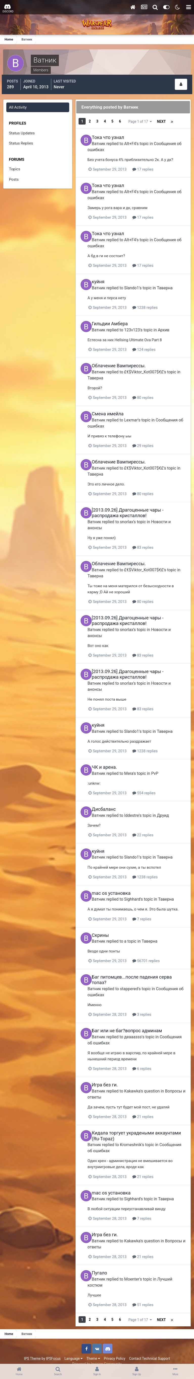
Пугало (104, 1266)
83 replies (152, 540)
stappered (138, 983)
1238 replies (154, 302)
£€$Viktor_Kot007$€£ (148, 365)
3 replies (150, 1009)
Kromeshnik (140, 1138)
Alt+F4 (135, 139)
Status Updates (22, 131)
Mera (133, 764)
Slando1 (136, 282)
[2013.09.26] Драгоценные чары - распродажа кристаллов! (132, 505)
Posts (14, 177)
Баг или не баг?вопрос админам (132, 1025)
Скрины (105, 931)
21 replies (152, 1111)
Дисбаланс (109, 800)
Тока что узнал (113, 133)
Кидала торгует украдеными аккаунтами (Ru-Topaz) (128, 1129)
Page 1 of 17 (166, 119)
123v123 (137, 324)
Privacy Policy (114, 1351)
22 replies (152, 825)
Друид (168, 805)
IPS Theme (32, 1351)
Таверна (170, 282)
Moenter (136, 1271)
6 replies (150, 1063)
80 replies (152, 391)
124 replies (153, 343)
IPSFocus (53, 1351)
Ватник (103, 139)
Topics (15, 167)
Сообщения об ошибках (119, 989)
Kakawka (137, 1085)
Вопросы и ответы (114, 1091)
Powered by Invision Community (97, 1356)
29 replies (152, 439)
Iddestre (136, 805)
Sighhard (137, 888)
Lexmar (136, 413)
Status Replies (22, 141)
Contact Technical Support (149, 1351)
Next (133, 119)
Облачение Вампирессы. (124, 359)
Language (73, 1351)
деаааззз (138, 1031)
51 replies (152, 1297)
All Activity (18, 105)
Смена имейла (113, 407)
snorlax (135, 514)
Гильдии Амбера (115, 318)
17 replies (152, 165)
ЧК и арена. (109, 758)
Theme (93, 1351)
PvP (159, 764)
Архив (168, 324)
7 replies (150, 914)
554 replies (153, 784)
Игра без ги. (110, 1079)
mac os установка (116, 883)
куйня (103, 276)
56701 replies (155, 956)
